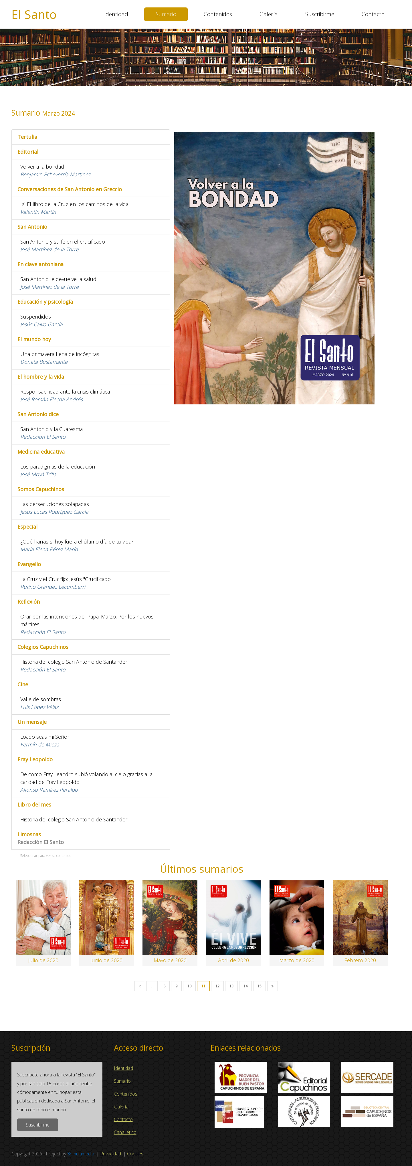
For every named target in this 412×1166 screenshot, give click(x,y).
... (152, 986)
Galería (269, 14)
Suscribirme (319, 14)
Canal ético (125, 1132)
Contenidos (218, 14)
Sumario (166, 14)
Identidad (116, 14)
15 (260, 986)
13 (231, 986)
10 (189, 986)
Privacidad (110, 1154)
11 (203, 986)
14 (245, 986)
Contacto (373, 14)
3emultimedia (80, 1154)
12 (217, 986)
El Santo (34, 14)
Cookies (135, 1154)
